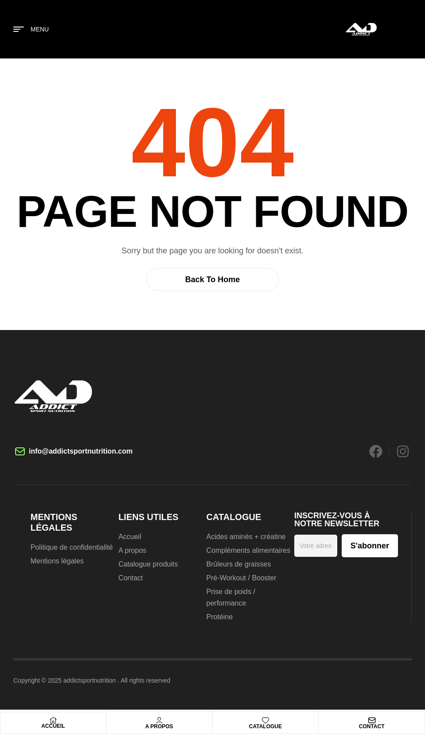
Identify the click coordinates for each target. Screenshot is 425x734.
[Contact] (372, 720)
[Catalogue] (265, 720)
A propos (159, 726)
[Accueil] (53, 720)
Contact (372, 726)
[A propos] (159, 720)
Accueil (53, 726)
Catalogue (265, 726)
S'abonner (370, 545)
